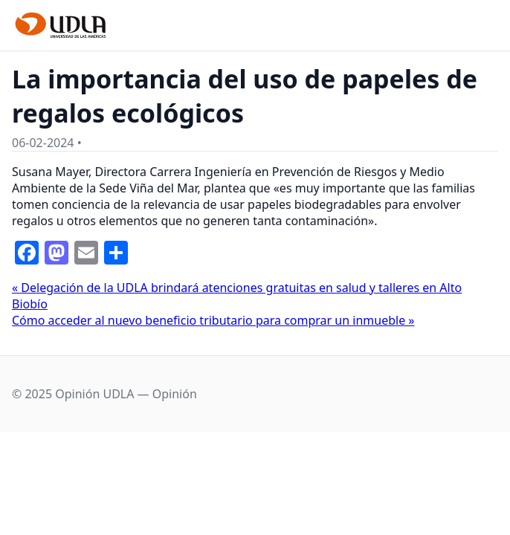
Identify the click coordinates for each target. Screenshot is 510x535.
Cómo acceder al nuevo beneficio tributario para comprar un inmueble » (213, 320)
